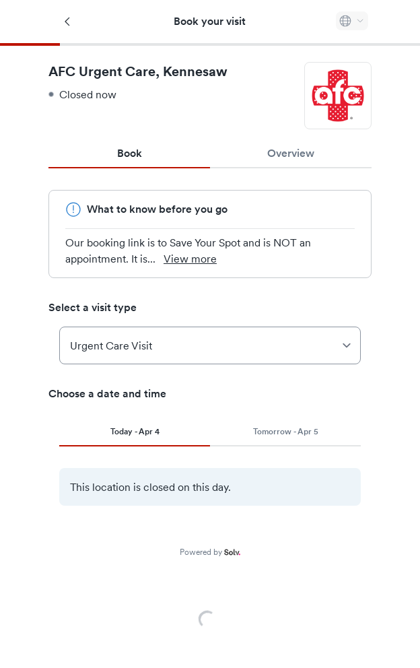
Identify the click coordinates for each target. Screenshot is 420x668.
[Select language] (352, 20)
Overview (290, 153)
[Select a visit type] (210, 345)
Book (129, 153)
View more (198, 258)
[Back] (68, 21)
